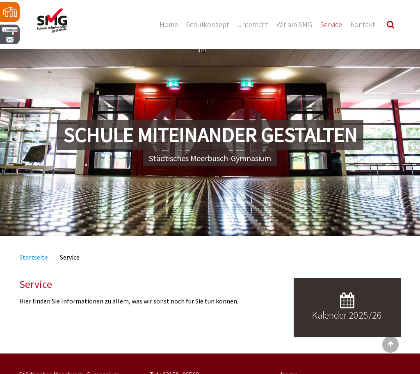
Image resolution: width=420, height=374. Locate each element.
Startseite (33, 257)
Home (169, 24)
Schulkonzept (207, 24)
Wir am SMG (294, 24)
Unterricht (252, 24)
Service (331, 24)
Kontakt (362, 24)
